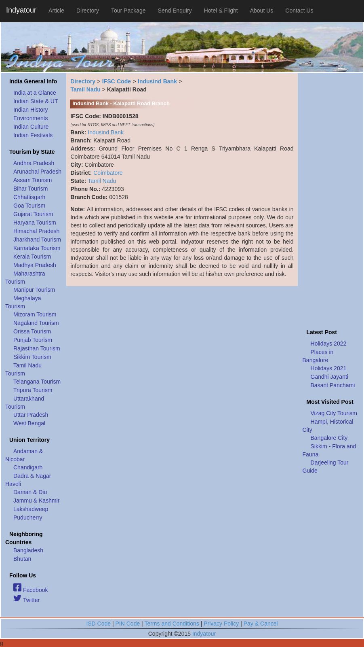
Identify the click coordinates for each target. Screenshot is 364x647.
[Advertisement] (331, 198)
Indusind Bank (157, 81)
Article (56, 10)
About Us (262, 10)
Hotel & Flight (221, 10)
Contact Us (299, 10)
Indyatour (21, 10)
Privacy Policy (221, 623)
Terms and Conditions (171, 623)
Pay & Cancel (261, 623)
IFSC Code (116, 81)
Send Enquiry (175, 10)
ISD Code (98, 623)
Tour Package (128, 10)
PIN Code (128, 623)
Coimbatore (107, 173)
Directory (87, 10)
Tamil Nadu (85, 89)
